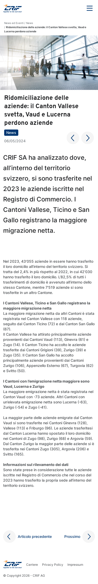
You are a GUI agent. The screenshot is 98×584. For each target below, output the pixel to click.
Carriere (32, 565)
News (29, 22)
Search (75, 8)
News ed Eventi (14, 22)
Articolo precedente (35, 536)
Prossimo (72, 536)
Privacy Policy (52, 565)
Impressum (75, 565)
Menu (89, 8)
